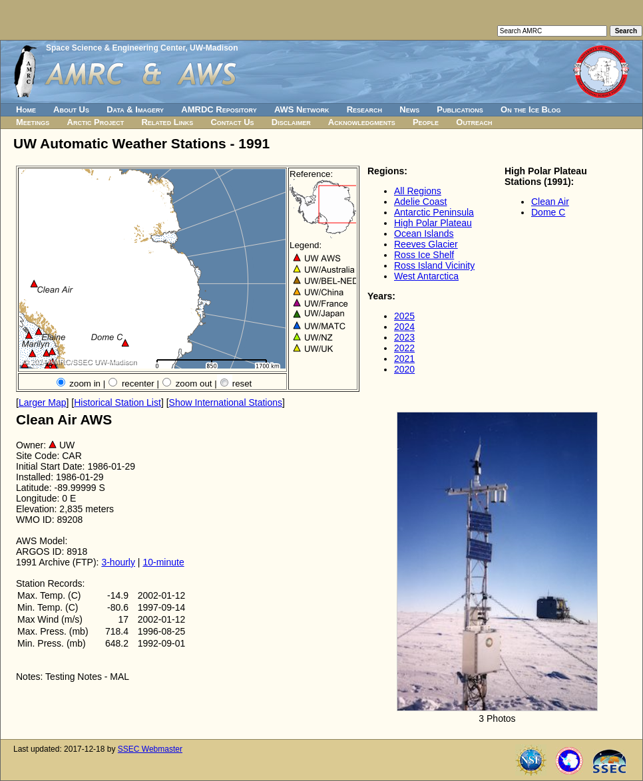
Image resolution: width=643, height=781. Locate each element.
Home (26, 109)
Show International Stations (225, 402)
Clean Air (550, 201)
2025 (404, 316)
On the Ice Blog (530, 109)
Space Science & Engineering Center (115, 48)
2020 (404, 369)
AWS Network (301, 109)
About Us (71, 109)
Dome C (548, 212)
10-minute (163, 562)
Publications (460, 109)
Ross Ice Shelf (424, 254)
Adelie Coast (420, 201)
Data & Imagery (135, 109)
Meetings (32, 122)
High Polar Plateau (433, 223)
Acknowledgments (361, 122)
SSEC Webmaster (150, 749)
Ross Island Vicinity (434, 265)
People (426, 122)
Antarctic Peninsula (434, 212)
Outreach (474, 122)
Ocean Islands (424, 233)
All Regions (417, 191)
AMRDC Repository (218, 109)
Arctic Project (95, 122)
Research (364, 109)
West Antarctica (426, 276)
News (409, 109)
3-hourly (118, 562)
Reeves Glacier (426, 244)
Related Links (167, 122)
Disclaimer (291, 122)
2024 (404, 326)
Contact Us (232, 122)
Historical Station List (117, 402)
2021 (404, 358)
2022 (404, 348)
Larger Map (43, 402)
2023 (404, 337)
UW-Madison (214, 48)
